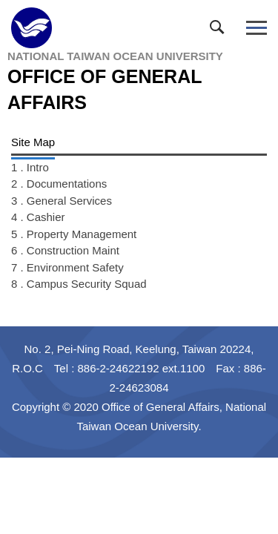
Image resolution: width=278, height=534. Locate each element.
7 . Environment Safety (67, 267)
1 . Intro (30, 167)
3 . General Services (61, 200)
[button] (220, 30)
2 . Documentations (59, 183)
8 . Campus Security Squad (79, 283)
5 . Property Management (73, 234)
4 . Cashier (38, 217)
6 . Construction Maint (65, 250)
